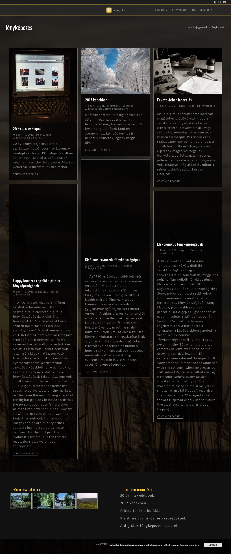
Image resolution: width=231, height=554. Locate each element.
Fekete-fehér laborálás (174, 100)
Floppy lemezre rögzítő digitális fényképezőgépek (36, 283)
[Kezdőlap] (189, 27)
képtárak (38, 137)
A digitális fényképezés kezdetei (148, 526)
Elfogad (213, 545)
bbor (19, 134)
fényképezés (23, 137)
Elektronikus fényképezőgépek (180, 244)
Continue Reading (25, 174)
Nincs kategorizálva (116, 108)
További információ (190, 545)
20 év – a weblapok (27, 128)
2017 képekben (96, 100)
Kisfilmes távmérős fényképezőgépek (112, 259)
